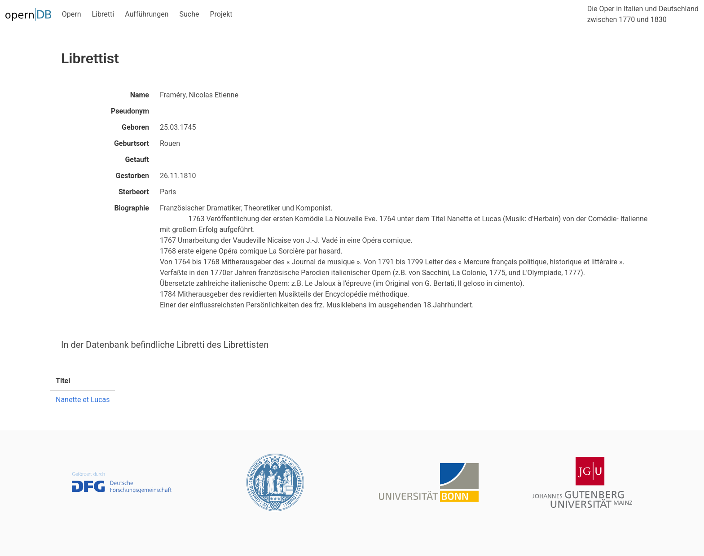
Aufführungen (146, 14)
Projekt (221, 14)
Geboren (135, 127)
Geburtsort (131, 143)
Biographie (131, 208)
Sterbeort (134, 192)
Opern (71, 14)
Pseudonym (130, 111)
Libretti (103, 14)
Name (139, 95)
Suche (189, 14)
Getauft (137, 159)
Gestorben (132, 175)
